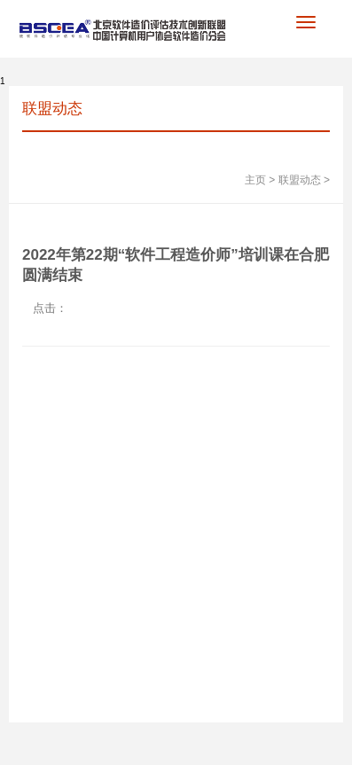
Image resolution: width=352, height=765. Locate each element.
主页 (255, 180)
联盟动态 (299, 180)
